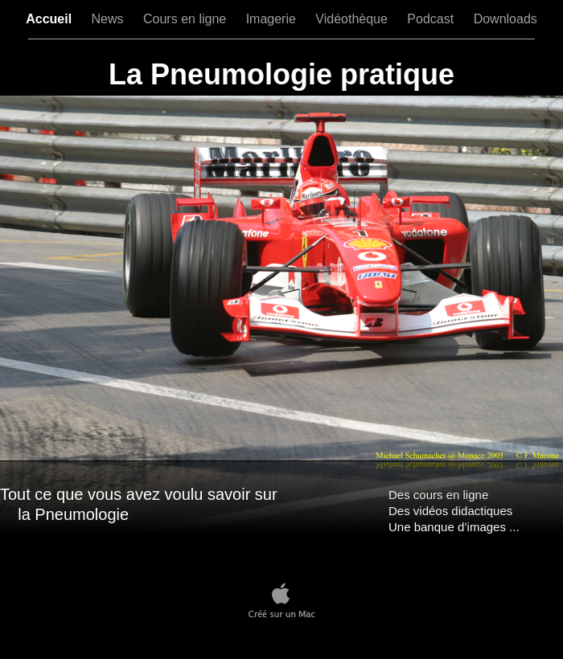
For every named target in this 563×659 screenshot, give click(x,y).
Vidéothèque (353, 19)
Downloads (505, 19)
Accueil (50, 19)
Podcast (432, 19)
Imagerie (273, 19)
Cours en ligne (186, 19)
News (109, 19)
